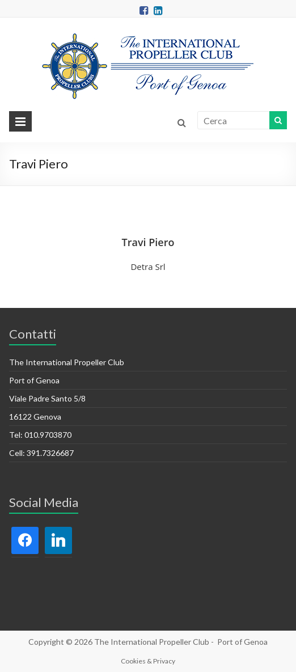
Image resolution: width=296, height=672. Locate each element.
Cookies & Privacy (148, 661)
